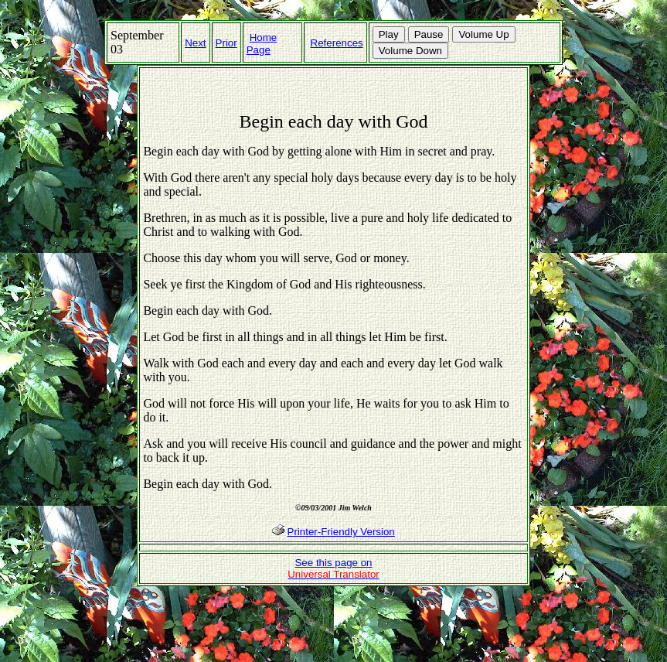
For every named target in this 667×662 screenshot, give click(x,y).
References (337, 43)
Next (195, 43)
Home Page (262, 44)
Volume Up (483, 34)
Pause (429, 34)
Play (389, 34)
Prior (226, 43)
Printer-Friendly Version (341, 531)
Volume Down (410, 50)
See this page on (333, 568)
